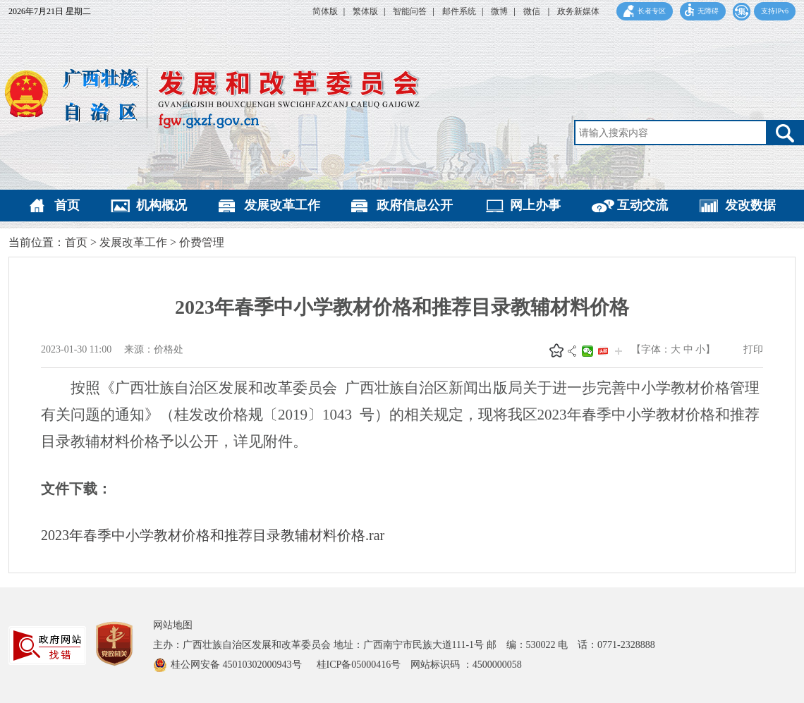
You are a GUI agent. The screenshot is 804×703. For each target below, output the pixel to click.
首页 (67, 205)
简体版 (325, 11)
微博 (499, 11)
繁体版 (365, 11)
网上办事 (535, 205)
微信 (532, 11)
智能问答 (410, 11)
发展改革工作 (282, 205)
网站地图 (173, 625)
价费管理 (201, 242)
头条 (603, 351)
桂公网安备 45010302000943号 (237, 664)
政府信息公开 (415, 205)
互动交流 (642, 205)
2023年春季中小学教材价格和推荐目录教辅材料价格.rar (212, 535)
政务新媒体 (578, 11)
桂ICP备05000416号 (364, 664)
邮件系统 (459, 11)
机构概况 (161, 205)
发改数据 (750, 205)
